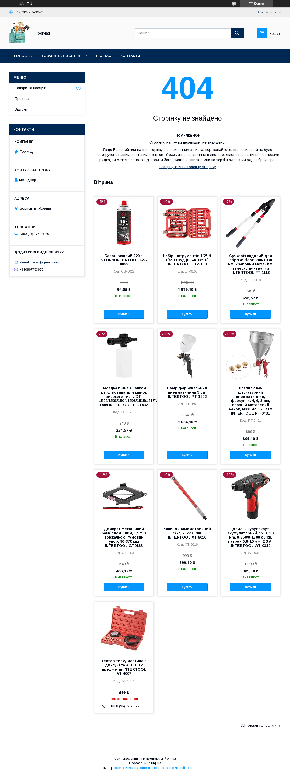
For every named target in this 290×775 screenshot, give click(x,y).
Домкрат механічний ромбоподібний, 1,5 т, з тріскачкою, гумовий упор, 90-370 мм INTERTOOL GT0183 (123, 537)
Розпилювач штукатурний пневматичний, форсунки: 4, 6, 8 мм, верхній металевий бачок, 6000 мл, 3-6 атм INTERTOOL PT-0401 (250, 400)
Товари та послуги (60, 56)
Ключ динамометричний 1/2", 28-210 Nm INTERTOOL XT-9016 (187, 533)
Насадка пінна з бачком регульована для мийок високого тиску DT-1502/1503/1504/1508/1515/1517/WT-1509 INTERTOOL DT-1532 (124, 396)
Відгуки (21, 109)
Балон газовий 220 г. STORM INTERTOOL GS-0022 (124, 260)
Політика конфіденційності (172, 768)
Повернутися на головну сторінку (187, 167)
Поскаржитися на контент (131, 768)
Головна (23, 56)
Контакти (130, 56)
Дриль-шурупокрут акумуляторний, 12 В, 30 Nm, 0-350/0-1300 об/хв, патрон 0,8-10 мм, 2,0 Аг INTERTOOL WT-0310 (251, 537)
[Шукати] (237, 33)
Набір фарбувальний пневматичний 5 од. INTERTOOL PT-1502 (187, 392)
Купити (123, 314)
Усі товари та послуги (258, 725)
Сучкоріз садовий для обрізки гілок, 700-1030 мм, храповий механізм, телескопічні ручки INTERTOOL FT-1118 (251, 264)
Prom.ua (170, 758)
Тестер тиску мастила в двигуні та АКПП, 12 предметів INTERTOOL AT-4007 (124, 667)
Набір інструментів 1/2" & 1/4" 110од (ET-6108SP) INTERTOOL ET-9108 (187, 260)
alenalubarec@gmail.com (39, 262)
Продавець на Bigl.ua (145, 763)
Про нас (103, 56)
